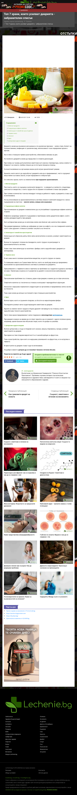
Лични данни (43, 773)
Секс (41, 732)
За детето (43, 721)
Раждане (8, 729)
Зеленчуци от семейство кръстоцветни (20, 131)
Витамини (8, 752)
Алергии (8, 742)
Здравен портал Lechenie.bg (13, 21)
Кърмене (43, 729)
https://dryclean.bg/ (12, 616)
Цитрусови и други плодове (17, 141)
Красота (42, 734)
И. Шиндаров (10, 117)
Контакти (41, 770)
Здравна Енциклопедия (12, 719)
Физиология (44, 749)
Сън (41, 744)
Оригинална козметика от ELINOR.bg (17, 618)
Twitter (20, 361)
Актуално (43, 752)
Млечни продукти (13, 126)
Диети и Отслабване (46, 724)
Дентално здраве (10, 739)
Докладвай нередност (45, 361)
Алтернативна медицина (13, 734)
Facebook (9, 361)
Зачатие (8, 726)
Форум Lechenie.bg (11, 754)
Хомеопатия (44, 737)
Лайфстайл (8, 737)
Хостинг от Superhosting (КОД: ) (42, 790)
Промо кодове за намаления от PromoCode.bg (20, 611)
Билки (7, 744)
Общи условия (10, 773)
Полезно (29, 21)
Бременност (44, 726)
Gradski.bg (8, 778)
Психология (43, 747)
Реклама (8, 770)
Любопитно (9, 716)
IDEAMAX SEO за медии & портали (16, 790)
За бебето (8, 724)
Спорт (42, 742)
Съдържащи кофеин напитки (17, 128)
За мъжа (8, 721)
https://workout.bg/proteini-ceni (16, 613)
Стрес (7, 747)
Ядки (9, 138)
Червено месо (12, 133)
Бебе (6, 732)
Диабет (42, 739)
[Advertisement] (38, 52)
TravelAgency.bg (25, 778)
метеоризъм (57, 315)
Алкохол (10, 136)
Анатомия (8, 749)
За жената (43, 719)
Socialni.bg (16, 778)
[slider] (9, 357)
